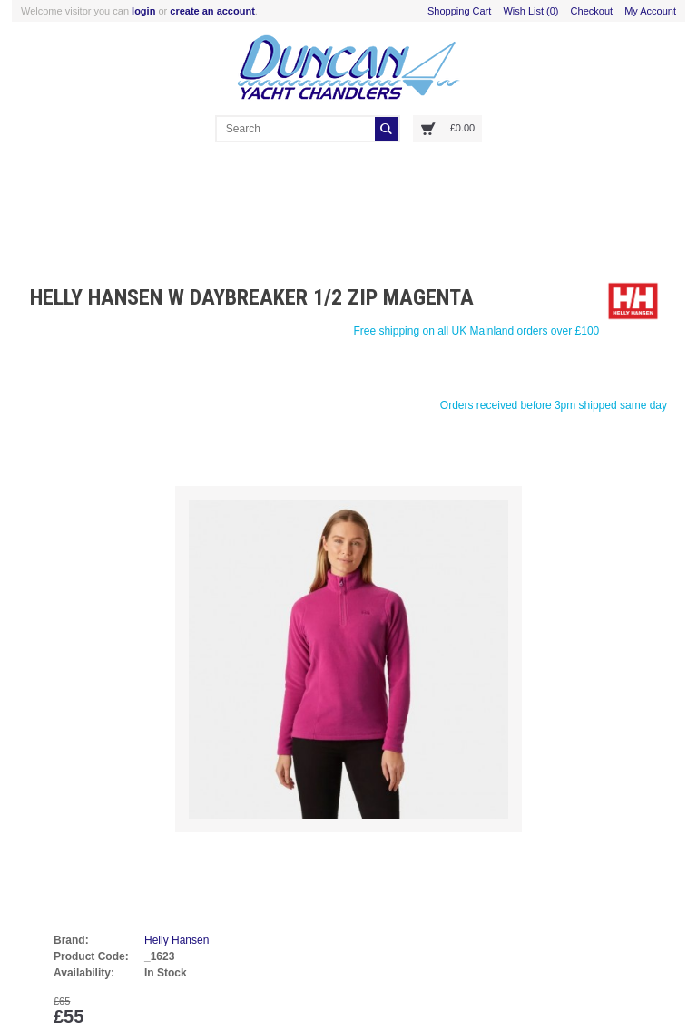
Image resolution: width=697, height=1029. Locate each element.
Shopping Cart (459, 10)
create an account (212, 10)
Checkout (592, 10)
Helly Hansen (176, 940)
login (143, 10)
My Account (650, 10)
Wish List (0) (530, 10)
